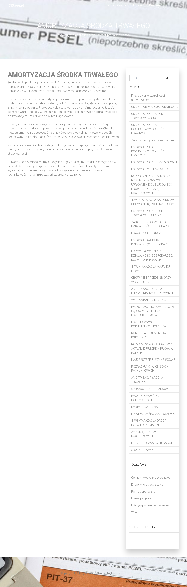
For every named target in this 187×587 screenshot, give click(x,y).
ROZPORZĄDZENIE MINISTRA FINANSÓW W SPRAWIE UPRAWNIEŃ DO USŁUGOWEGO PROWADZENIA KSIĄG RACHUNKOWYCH (151, 184)
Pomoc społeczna (143, 491)
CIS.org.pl (16, 5)
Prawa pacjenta (141, 498)
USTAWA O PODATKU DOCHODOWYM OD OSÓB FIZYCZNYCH (147, 151)
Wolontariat (138, 512)
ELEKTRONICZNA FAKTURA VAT (151, 443)
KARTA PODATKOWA (144, 406)
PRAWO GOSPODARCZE (146, 233)
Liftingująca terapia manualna (150, 505)
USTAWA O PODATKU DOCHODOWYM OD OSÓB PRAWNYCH (147, 129)
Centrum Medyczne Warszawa (150, 477)
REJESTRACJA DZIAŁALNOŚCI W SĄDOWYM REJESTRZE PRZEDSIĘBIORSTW (152, 311)
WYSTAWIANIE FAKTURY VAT (150, 300)
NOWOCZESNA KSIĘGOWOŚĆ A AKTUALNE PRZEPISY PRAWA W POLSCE (152, 348)
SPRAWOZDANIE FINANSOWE (150, 389)
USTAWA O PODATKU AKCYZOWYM (154, 162)
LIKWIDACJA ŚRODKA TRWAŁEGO (153, 413)
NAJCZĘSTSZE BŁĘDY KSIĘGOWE (153, 359)
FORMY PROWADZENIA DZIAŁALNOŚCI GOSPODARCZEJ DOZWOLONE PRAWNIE (152, 255)
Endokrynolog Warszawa (147, 484)
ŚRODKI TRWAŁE (142, 450)
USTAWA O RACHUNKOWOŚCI (150, 169)
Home (137, 5)
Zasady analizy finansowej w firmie (153, 140)
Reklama (155, 5)
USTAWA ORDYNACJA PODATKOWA (154, 107)
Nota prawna (116, 5)
